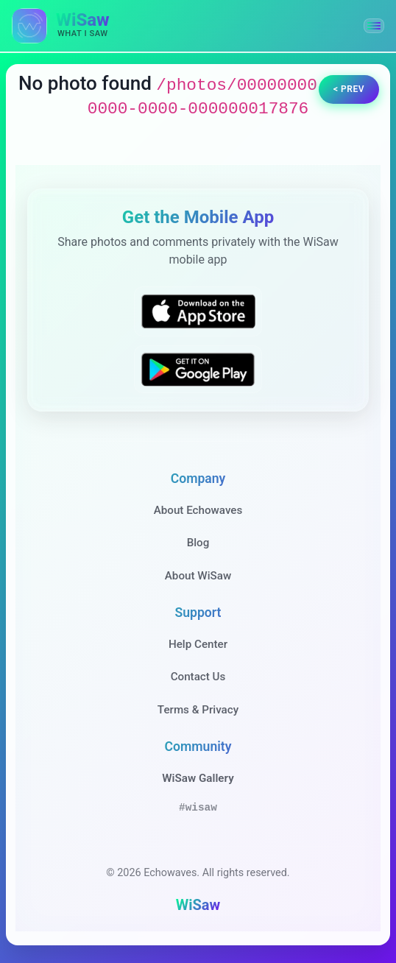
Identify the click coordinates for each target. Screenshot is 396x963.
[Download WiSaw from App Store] (198, 311)
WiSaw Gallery (197, 778)
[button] (374, 25)
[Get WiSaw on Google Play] (198, 369)
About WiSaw (198, 575)
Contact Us (198, 676)
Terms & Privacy (198, 709)
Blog (198, 542)
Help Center (198, 644)
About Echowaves (198, 510)
